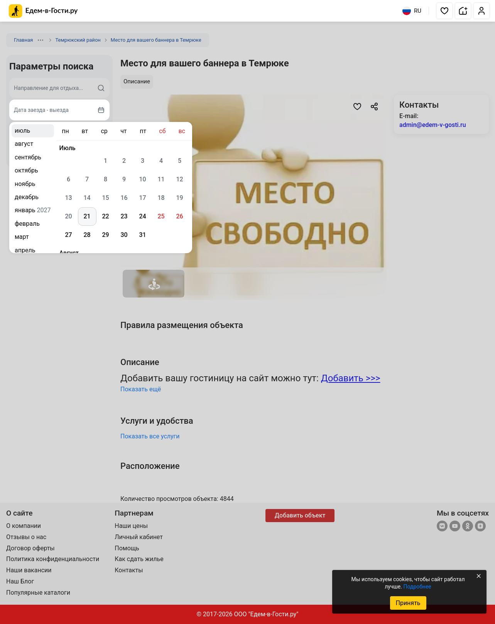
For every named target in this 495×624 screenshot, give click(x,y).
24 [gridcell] (142, 216)
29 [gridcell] (105, 234)
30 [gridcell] (123, 234)
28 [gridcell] (86, 234)
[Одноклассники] (467, 527)
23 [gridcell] (123, 216)
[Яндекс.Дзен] (480, 527)
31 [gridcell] (142, 234)
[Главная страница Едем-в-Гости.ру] (43, 11)
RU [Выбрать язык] (411, 11)
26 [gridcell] (179, 216)
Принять (407, 603)
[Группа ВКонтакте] (442, 527)
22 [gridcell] (105, 216)
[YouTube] (454, 527)
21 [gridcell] (86, 216)
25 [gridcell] (160, 216)
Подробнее (417, 586)
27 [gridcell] (68, 234)
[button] (444, 11)
